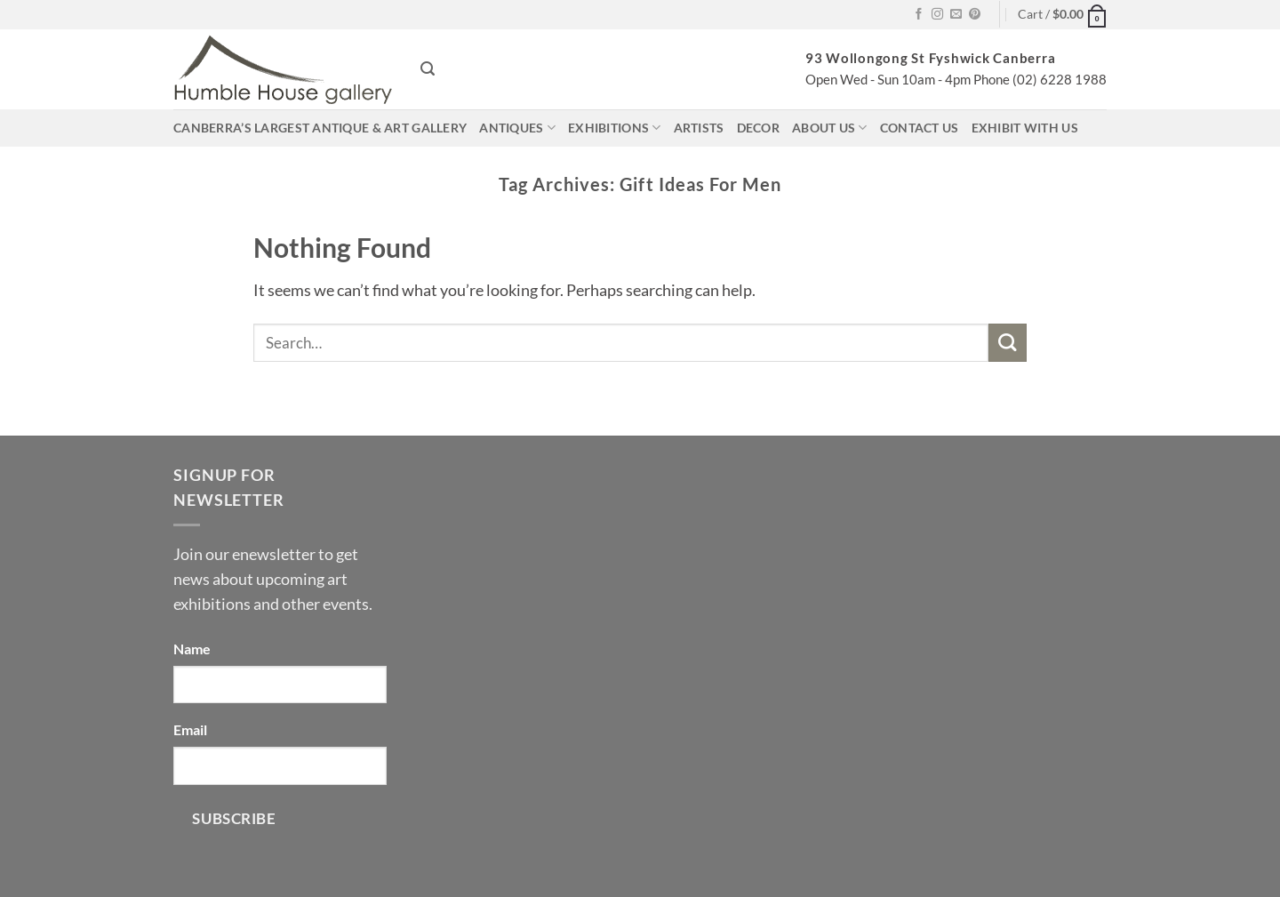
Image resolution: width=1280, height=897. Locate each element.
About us (830, 127)
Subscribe (234, 818)
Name (192, 648)
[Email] (280, 766)
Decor (758, 127)
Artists (699, 127)
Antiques (517, 127)
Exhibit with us (1025, 127)
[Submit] (1007, 343)
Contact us (919, 127)
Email (190, 729)
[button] (1062, 14)
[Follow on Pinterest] (974, 14)
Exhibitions (614, 127)
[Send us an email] (956, 14)
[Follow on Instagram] (937, 14)
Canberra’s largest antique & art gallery (320, 127)
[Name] (280, 685)
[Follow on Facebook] (918, 14)
